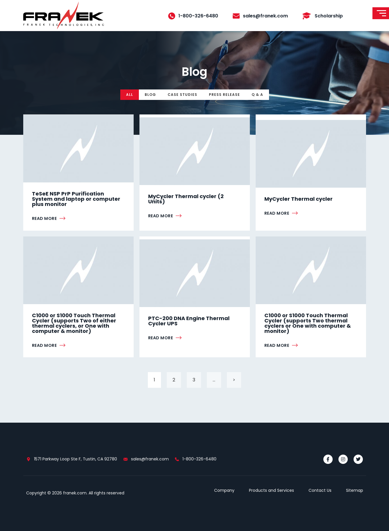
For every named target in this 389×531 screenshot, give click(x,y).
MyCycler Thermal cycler (298, 198)
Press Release (224, 94)
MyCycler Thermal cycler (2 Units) (186, 199)
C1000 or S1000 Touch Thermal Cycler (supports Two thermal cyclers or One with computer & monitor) (307, 323)
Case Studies (182, 94)
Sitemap (354, 490)
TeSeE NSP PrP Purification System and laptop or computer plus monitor (76, 199)
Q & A (257, 94)
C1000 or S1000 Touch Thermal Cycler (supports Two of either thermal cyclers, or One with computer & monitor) (74, 323)
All (129, 94)
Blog (150, 94)
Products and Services (271, 490)
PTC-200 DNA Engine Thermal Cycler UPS (189, 321)
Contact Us (320, 490)
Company (224, 490)
